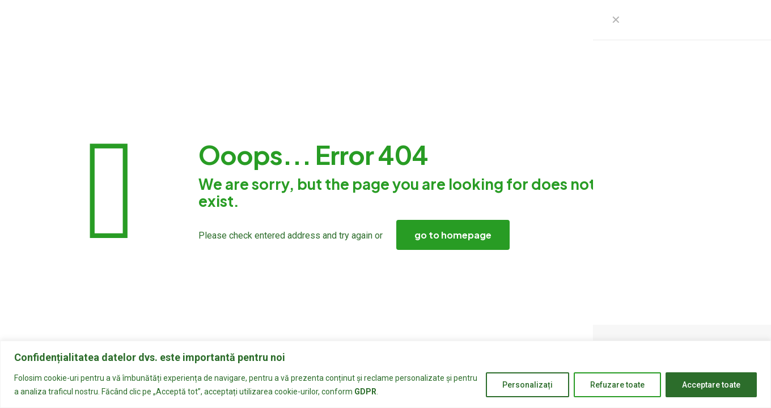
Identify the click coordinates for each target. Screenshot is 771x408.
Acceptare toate (711, 384)
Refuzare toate (617, 384)
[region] (385, 374)
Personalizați (527, 384)
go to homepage (453, 235)
